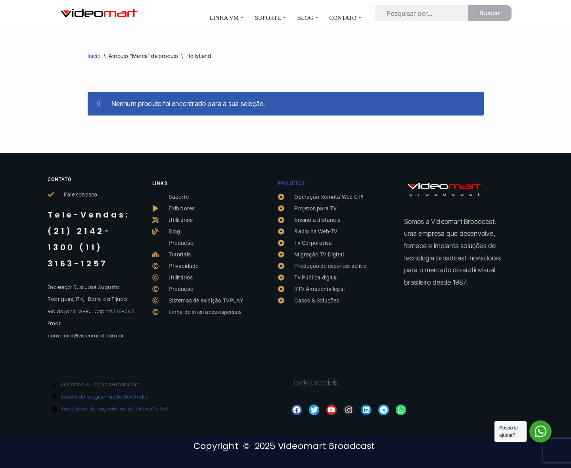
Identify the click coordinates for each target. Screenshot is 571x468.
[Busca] (421, 13)
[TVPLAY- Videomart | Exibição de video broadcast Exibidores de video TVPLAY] (99, 13)
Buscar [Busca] (489, 13)
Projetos (291, 183)
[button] (242, 17)
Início (94, 55)
